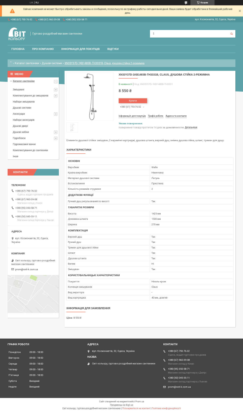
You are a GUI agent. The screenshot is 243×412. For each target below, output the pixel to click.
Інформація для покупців (80, 48)
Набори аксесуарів (23, 119)
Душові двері (20, 125)
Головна (17, 48)
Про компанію (43, 48)
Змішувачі (18, 89)
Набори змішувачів (24, 101)
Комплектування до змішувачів (30, 95)
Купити (133, 100)
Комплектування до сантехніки (30, 150)
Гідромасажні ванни (24, 144)
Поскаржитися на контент (136, 408)
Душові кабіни (21, 132)
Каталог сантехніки (27, 63)
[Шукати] (231, 34)
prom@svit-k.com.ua (26, 269)
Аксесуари (19, 113)
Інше (15, 156)
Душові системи (52, 63)
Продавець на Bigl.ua (121, 405)
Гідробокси (19, 138)
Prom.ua (139, 401)
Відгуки (112, 48)
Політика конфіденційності (166, 408)
